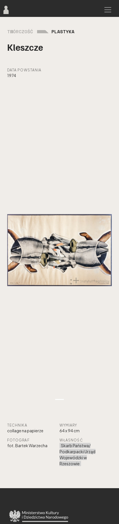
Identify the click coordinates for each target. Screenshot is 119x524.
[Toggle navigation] (108, 9)
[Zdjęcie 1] (59, 399)
